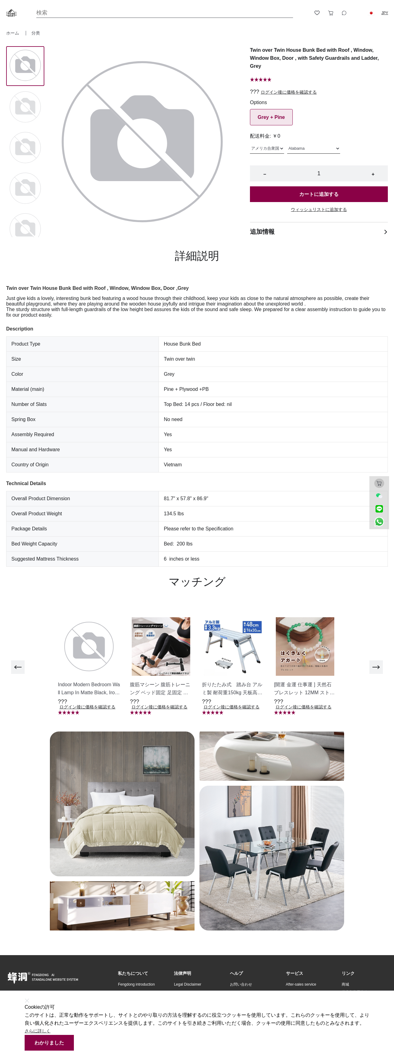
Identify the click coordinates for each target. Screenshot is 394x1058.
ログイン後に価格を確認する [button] (289, 92)
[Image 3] (25, 189)
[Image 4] (25, 229)
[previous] (18, 667)
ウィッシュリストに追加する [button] (319, 209)
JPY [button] (384, 13)
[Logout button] (358, 13)
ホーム (13, 32)
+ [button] (373, 174)
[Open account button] (303, 13)
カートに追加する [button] (319, 194)
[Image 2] (25, 148)
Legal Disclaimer (187, 984)
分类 (35, 32)
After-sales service (301, 984)
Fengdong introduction (136, 984)
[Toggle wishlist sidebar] (317, 13)
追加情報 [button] (319, 231)
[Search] (164, 13)
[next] (376, 667)
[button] (371, 13)
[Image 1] (25, 107)
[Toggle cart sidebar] (331, 13)
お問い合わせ (241, 984)
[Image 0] (25, 66)
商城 (345, 984)
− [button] (264, 174)
